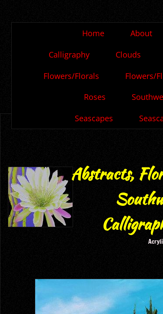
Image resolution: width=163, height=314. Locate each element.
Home (93, 33)
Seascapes (94, 118)
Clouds (128, 54)
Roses (95, 97)
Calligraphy (69, 54)
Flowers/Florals (71, 76)
